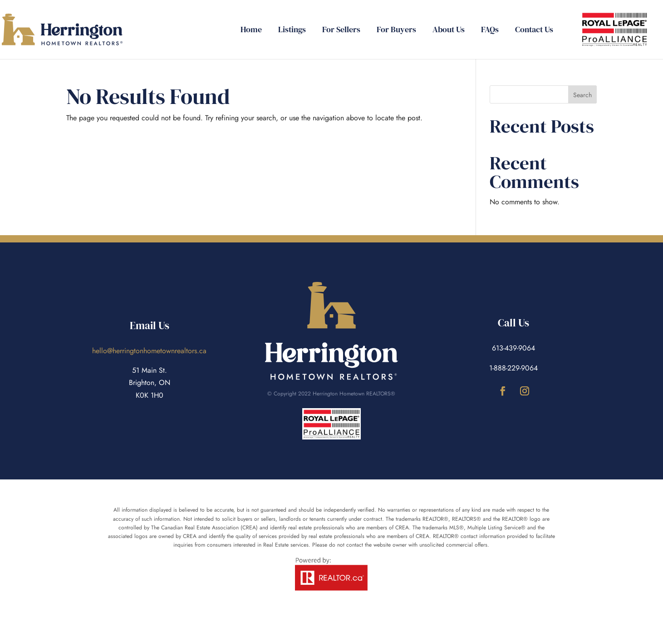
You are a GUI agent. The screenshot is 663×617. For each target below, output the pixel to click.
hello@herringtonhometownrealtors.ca (149, 351)
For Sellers (341, 30)
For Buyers (396, 30)
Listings (292, 30)
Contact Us (534, 30)
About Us (448, 30)
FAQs (490, 30)
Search (582, 94)
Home (251, 30)
